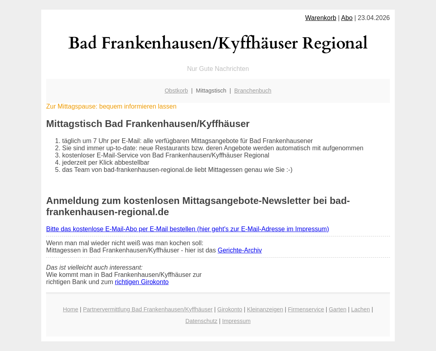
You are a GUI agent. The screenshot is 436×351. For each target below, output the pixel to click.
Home (70, 309)
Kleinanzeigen (265, 309)
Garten (337, 309)
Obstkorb (176, 90)
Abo (346, 17)
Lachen (360, 309)
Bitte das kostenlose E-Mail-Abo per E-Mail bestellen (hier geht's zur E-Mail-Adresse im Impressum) (187, 229)
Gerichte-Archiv (240, 250)
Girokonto (229, 309)
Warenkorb (320, 17)
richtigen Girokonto (142, 281)
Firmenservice (306, 309)
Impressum (236, 321)
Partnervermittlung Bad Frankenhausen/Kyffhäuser (148, 309)
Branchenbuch (252, 90)
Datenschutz (201, 321)
